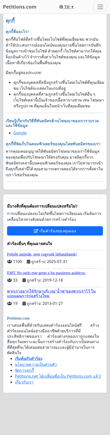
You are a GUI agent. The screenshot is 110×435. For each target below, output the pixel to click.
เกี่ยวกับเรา (24, 382)
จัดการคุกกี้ (24, 370)
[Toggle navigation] (100, 7)
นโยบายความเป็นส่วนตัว (36, 364)
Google (20, 133)
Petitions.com (19, 6)
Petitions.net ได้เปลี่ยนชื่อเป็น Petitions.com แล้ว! (58, 376)
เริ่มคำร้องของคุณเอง (55, 231)
